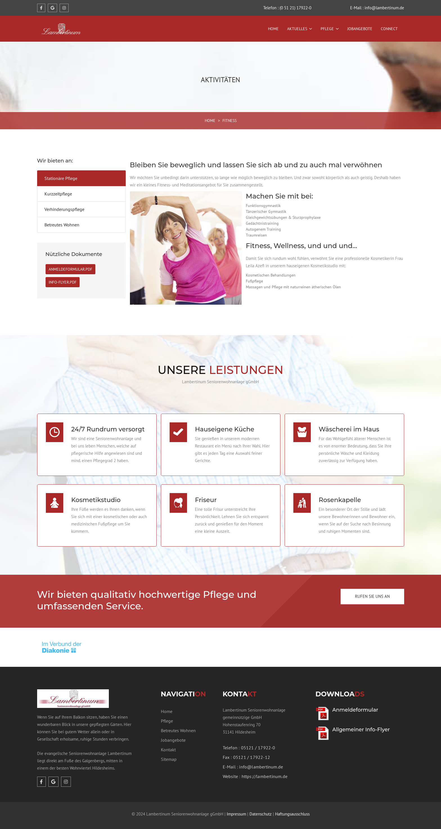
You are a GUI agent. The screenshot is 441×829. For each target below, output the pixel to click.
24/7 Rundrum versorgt (108, 427)
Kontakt (168, 745)
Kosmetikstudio (96, 496)
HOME (210, 120)
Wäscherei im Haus (349, 427)
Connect (389, 28)
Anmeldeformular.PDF (70, 269)
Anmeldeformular (355, 706)
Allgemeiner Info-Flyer (361, 725)
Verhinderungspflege (64, 209)
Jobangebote (359, 28)
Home (273, 28)
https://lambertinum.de (264, 772)
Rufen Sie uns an (372, 592)
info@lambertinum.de (261, 762)
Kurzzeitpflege (58, 194)
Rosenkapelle (340, 496)
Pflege (327, 28)
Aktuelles (297, 28)
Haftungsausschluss (292, 809)
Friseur (206, 496)
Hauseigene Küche (224, 427)
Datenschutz (260, 809)
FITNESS (229, 120)
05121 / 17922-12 (251, 753)
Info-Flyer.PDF (62, 282)
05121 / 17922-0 (258, 743)
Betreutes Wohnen (61, 225)
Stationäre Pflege (60, 178)
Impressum (236, 809)
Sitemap (169, 755)
